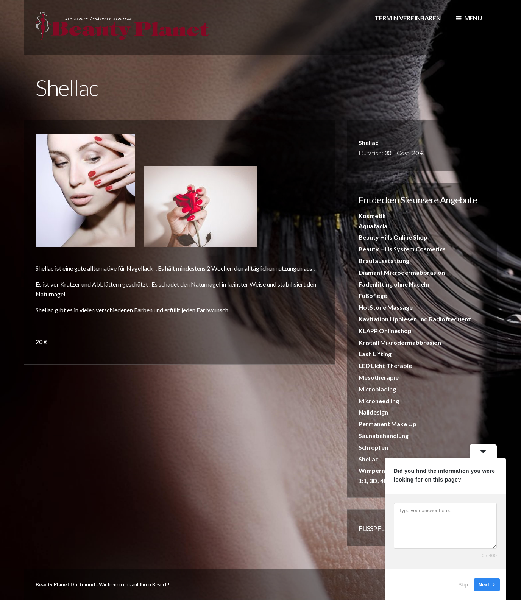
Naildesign (373, 412)
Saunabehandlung (384, 435)
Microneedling (379, 400)
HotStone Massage (386, 307)
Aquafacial (374, 225)
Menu (469, 18)
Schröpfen (373, 447)
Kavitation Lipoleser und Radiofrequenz (415, 319)
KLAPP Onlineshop (385, 330)
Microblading (377, 389)
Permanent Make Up (387, 423)
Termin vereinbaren (407, 18)
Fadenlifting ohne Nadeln (394, 284)
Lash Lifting (375, 353)
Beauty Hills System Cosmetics (402, 248)
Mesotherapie (379, 377)
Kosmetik (372, 215)
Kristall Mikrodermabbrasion (400, 342)
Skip (463, 585)
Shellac (368, 459)
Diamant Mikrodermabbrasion (402, 272)
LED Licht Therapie (385, 365)
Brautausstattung (384, 260)
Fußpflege (373, 295)
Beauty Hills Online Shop (393, 237)
